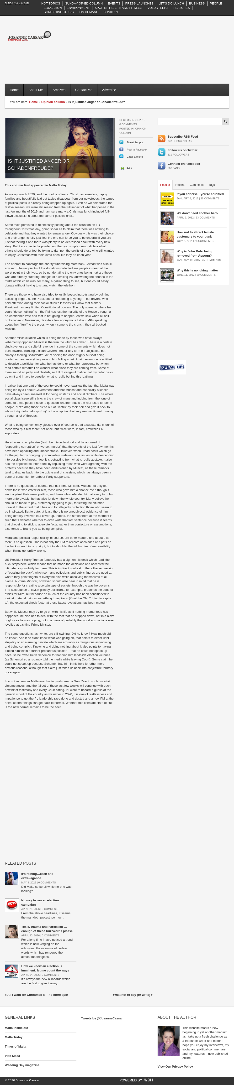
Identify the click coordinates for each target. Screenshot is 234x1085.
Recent (179, 185)
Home (14, 90)
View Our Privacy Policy (175, 1066)
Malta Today (13, 1037)
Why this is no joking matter (197, 270)
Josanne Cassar (28, 1080)
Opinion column (53, 102)
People (216, 3)
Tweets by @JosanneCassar (102, 1018)
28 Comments (204, 240)
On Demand (89, 12)
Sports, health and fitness (119, 8)
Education (53, 8)
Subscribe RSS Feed (183, 136)
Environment (78, 8)
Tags (212, 185)
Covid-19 (110, 12)
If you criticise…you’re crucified (200, 194)
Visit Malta (12, 1056)
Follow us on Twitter (182, 150)
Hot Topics (50, 3)
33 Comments (205, 217)
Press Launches (139, 3)
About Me (35, 90)
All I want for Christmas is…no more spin (37, 995)
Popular (165, 185)
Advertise (109, 90)
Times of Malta (15, 1046)
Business (197, 3)
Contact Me (83, 90)
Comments (196, 185)
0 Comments (128, 124)
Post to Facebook (137, 149)
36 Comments (210, 198)
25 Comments (211, 260)
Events (114, 3)
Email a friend (135, 156)
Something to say (59, 12)
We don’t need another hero (197, 213)
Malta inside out (16, 1028)
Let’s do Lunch (171, 3)
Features (181, 8)
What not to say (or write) (131, 995)
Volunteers (157, 8)
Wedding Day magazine (22, 1065)
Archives (59, 90)
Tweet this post (135, 142)
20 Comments (206, 274)
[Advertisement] (203, 49)
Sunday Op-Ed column (84, 3)
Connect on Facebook (184, 164)
